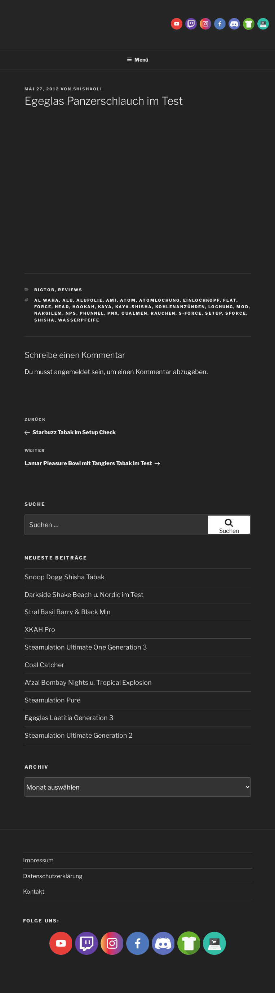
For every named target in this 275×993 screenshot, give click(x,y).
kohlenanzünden (180, 306)
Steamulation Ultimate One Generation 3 (86, 647)
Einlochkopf (201, 300)
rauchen (163, 313)
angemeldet (72, 372)
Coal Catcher (44, 665)
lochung (220, 306)
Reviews (70, 289)
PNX (112, 313)
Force (43, 306)
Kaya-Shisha (133, 306)
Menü (137, 60)
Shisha (44, 320)
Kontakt (33, 891)
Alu (67, 300)
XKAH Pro (40, 629)
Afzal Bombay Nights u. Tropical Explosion (88, 682)
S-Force (190, 313)
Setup (213, 313)
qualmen (134, 313)
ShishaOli (88, 88)
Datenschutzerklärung (53, 876)
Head (62, 306)
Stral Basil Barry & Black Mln (68, 612)
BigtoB (44, 289)
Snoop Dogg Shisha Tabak (65, 577)
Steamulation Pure (52, 700)
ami (111, 300)
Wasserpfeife (78, 320)
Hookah (83, 306)
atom (128, 300)
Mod (242, 306)
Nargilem (48, 313)
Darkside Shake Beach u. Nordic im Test (84, 594)
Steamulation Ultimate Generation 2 (79, 735)
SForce (235, 313)
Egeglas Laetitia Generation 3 (69, 718)
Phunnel (92, 313)
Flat (229, 300)
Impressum (38, 860)
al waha (46, 300)
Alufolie (89, 300)
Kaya (105, 306)
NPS (71, 313)
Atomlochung (159, 300)
